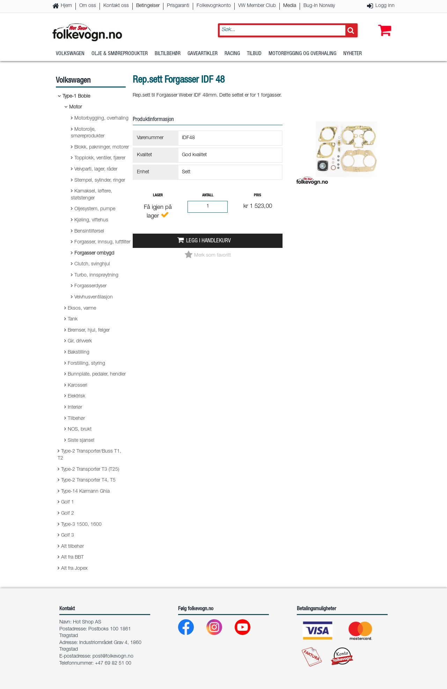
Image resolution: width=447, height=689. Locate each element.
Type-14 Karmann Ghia (85, 491)
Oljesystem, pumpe (94, 209)
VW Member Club (257, 5)
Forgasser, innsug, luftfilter (102, 242)
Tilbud (254, 53)
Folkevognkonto (214, 5)
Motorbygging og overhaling (302, 53)
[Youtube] (248, 628)
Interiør (75, 407)
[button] (383, 23)
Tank (73, 319)
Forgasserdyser (90, 286)
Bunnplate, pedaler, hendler (97, 374)
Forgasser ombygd (94, 253)
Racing (232, 53)
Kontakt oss (116, 5)
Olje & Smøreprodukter (119, 53)
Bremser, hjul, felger (89, 330)
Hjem (66, 5)
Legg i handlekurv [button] (208, 241)
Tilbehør (76, 418)
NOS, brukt (79, 429)
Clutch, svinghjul (92, 264)
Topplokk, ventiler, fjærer (99, 158)
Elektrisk (76, 396)
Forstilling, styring (86, 363)
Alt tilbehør (72, 546)
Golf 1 (67, 502)
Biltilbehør (168, 53)
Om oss (87, 5)
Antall (207, 195)
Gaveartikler (203, 53)
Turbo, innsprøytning (96, 275)
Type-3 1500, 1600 (81, 524)
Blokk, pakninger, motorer (101, 147)
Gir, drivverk (80, 341)
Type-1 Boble (76, 96)
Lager (158, 195)
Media (289, 5)
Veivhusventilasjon (93, 297)
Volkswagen (70, 53)
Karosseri (77, 385)
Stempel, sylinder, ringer (99, 180)
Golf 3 (67, 535)
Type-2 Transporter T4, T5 (88, 480)
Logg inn (385, 5)
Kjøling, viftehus (91, 220)
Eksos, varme (82, 308)
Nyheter (352, 53)
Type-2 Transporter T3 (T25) (90, 469)
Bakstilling (78, 352)
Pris (257, 195)
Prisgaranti (178, 5)
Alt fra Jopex (74, 568)
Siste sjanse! (81, 440)
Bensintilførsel (89, 231)
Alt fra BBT (72, 557)
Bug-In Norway (319, 5)
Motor (75, 107)
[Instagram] (219, 628)
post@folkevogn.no (113, 656)
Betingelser (148, 5)
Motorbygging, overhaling (101, 118)
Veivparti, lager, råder (95, 169)
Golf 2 (67, 513)
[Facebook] (191, 628)
